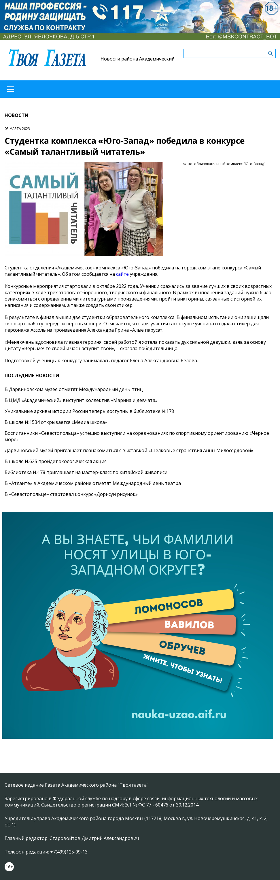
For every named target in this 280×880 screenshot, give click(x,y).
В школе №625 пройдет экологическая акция (56, 461)
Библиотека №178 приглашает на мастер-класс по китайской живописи (86, 472)
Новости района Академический (138, 58)
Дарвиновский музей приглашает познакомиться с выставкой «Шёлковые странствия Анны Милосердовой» (129, 450)
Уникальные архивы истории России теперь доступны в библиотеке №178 (89, 411)
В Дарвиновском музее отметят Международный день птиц (74, 389)
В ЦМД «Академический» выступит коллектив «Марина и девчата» (81, 400)
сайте (122, 274)
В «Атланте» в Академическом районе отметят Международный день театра (93, 483)
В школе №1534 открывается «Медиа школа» (56, 422)
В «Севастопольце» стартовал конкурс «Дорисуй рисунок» (71, 494)
